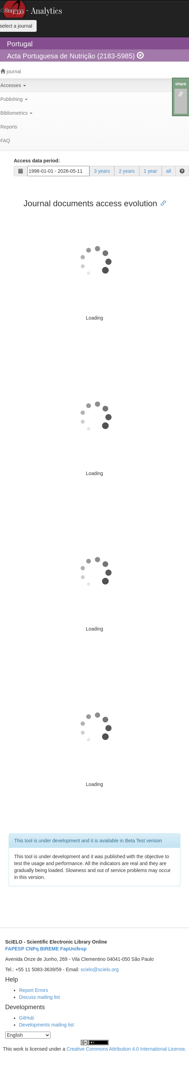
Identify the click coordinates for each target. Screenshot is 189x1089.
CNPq (32, 948)
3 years (102, 171)
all (168, 171)
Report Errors (33, 990)
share (180, 84)
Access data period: (37, 160)
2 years (127, 171)
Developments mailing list (46, 1025)
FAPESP (14, 948)
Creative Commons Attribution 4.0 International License (126, 1049)
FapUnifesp (73, 948)
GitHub (26, 1018)
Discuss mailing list (39, 997)
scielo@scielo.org (100, 969)
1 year (150, 171)
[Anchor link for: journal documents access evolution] (161, 202)
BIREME (49, 948)
